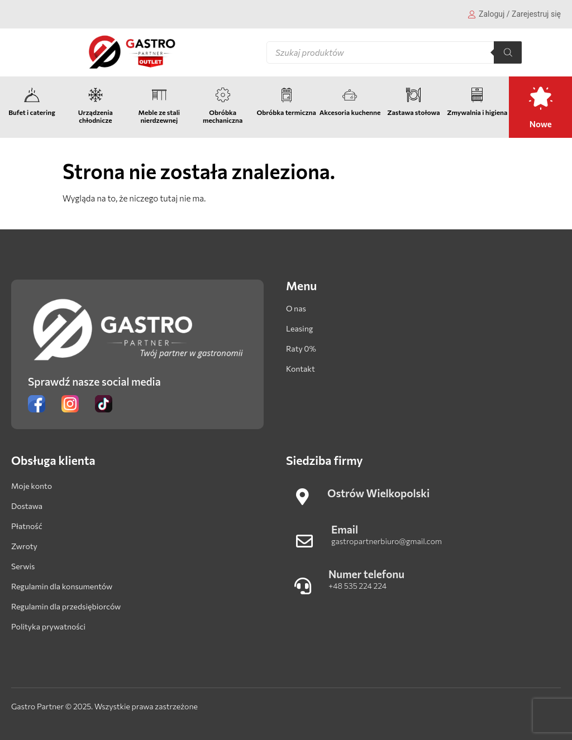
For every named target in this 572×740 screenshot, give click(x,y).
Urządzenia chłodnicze (95, 116)
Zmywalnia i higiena (477, 112)
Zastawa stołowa (413, 112)
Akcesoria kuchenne (350, 112)
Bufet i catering (31, 112)
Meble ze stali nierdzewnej (159, 116)
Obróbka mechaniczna (222, 116)
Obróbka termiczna (286, 112)
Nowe (541, 124)
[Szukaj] (508, 52)
